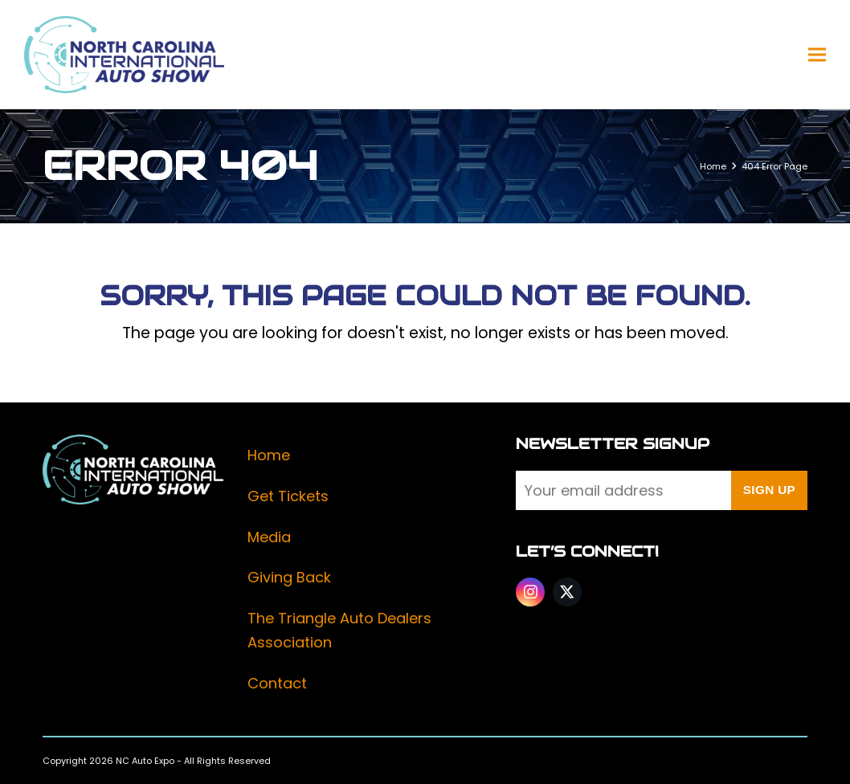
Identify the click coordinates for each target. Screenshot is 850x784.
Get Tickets (288, 496)
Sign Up (769, 489)
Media (269, 537)
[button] (817, 55)
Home (268, 455)
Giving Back (289, 577)
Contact (277, 683)
